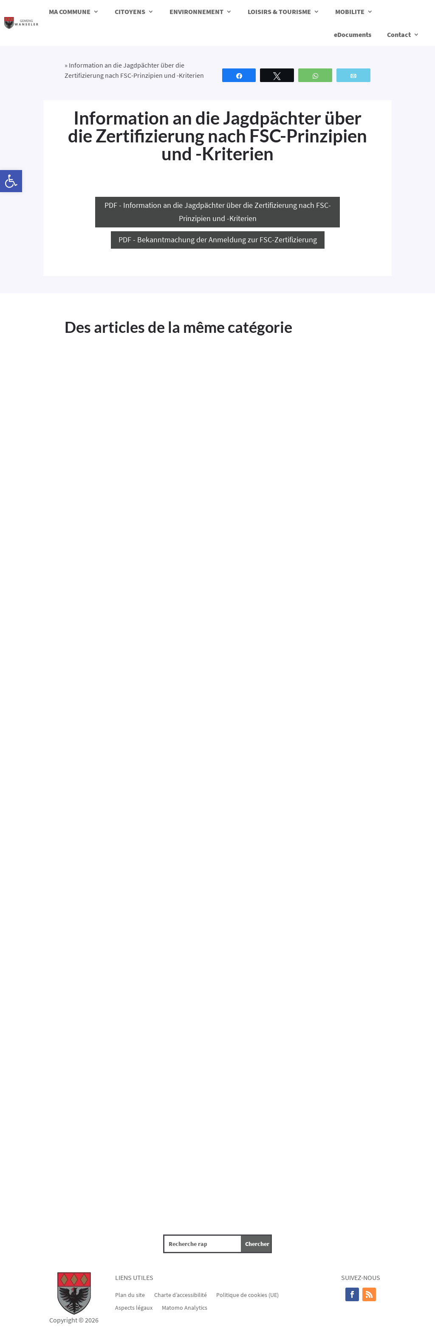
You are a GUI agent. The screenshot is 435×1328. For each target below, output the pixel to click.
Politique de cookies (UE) (247, 1294)
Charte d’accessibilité (180, 1294)
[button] (11, 181)
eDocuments (352, 34)
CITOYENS (130, 11)
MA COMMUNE (69, 11)
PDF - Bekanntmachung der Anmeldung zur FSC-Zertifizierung (218, 239)
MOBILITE (349, 11)
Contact (399, 34)
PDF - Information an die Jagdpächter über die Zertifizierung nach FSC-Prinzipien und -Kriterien (218, 211)
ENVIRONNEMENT (196, 11)
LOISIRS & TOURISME (279, 11)
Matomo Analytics (184, 1307)
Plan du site (130, 1294)
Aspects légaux (134, 1307)
